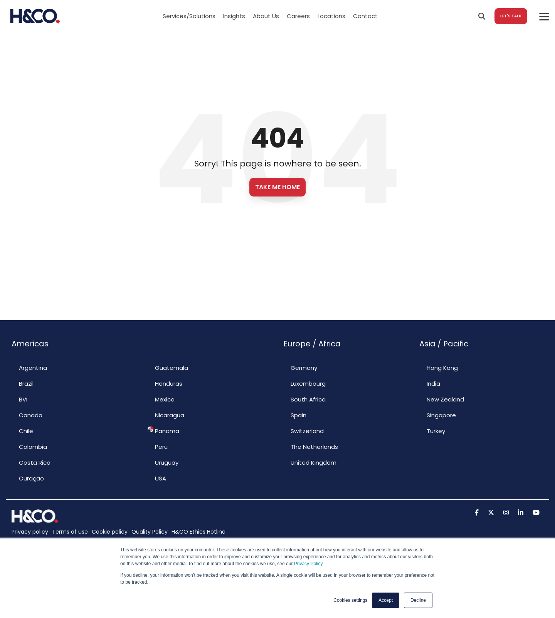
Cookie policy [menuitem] (110, 532)
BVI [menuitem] (19, 399)
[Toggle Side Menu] (544, 16)
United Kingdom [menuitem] (309, 462)
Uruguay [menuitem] (163, 462)
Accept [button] (385, 600)
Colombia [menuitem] (29, 446)
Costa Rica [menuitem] (31, 462)
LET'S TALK (510, 16)
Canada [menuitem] (27, 415)
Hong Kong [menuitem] (438, 367)
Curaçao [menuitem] (28, 478)
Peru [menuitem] (158, 446)
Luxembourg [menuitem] (304, 383)
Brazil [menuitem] (23, 383)
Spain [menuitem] (294, 415)
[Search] (482, 16)
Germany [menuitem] (300, 367)
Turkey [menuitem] (432, 431)
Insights (234, 16)
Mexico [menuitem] (161, 399)
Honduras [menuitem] (165, 383)
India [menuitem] (429, 383)
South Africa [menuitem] (304, 399)
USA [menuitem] (157, 478)
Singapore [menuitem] (437, 415)
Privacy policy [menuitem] (30, 532)
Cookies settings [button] (350, 600)
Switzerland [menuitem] (303, 431)
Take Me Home (277, 187)
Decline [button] (418, 600)
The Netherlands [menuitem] (310, 446)
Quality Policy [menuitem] (149, 532)
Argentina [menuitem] (29, 367)
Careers (298, 16)
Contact (365, 16)
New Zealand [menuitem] (441, 399)
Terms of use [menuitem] (70, 532)
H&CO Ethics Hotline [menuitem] (198, 532)
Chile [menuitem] (22, 431)
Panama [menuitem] (163, 431)
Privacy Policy (308, 563)
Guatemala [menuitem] (168, 367)
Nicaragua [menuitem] (166, 415)
